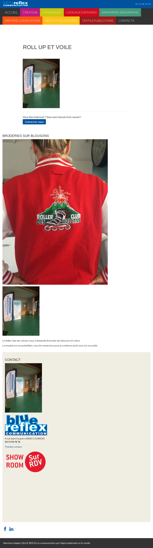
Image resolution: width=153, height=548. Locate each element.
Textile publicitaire (98, 20)
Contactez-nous (34, 121)
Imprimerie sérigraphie (120, 12)
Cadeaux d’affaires (81, 12)
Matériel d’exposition (22, 20)
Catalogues (51, 12)
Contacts (126, 20)
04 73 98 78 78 (143, 4)
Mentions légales (12, 543)
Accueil (11, 12)
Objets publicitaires (61, 20)
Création (30, 12)
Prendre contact (13, 446)
